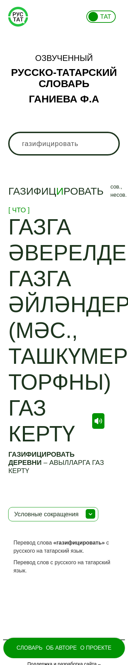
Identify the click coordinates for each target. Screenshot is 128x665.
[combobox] (63, 144)
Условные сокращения (46, 514)
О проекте (96, 648)
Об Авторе (61, 648)
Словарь (29, 648)
